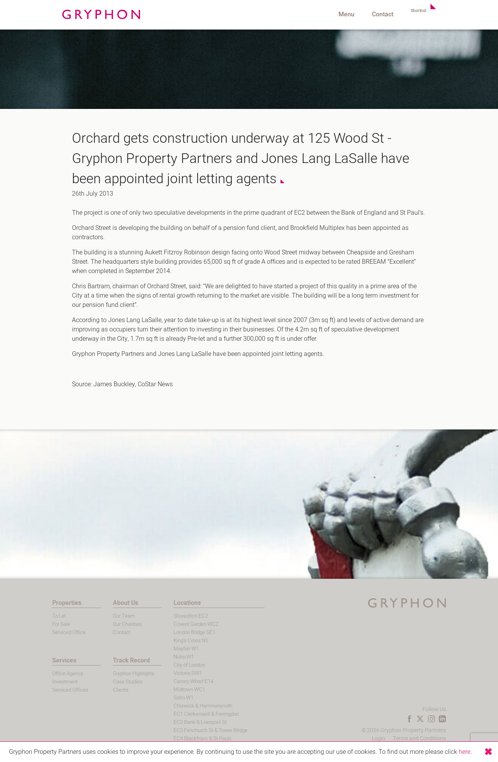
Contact (374, 14)
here (464, 752)
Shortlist (414, 14)
